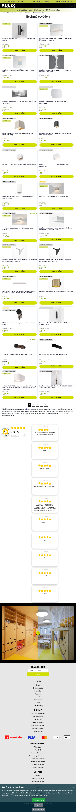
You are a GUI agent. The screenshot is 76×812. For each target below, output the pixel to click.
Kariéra (38, 703)
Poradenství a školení (38, 753)
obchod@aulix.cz (66, 1)
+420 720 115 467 (43, 1)
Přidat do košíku (19, 50)
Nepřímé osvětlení (39, 13)
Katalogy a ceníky (38, 781)
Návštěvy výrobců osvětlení (38, 756)
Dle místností (11, 13)
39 (46, 405)
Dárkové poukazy (38, 728)
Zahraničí (38, 775)
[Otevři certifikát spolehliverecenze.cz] (18, 428)
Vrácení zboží (38, 719)
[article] (45, 432)
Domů (3, 13)
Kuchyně (20, 13)
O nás (38, 685)
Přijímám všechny (38, 800)
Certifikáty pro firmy (38, 759)
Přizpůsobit (38, 805)
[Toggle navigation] (72, 6)
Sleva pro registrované (38, 713)
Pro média (38, 694)
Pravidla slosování (38, 768)
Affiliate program (38, 731)
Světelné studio (38, 688)
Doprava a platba (38, 716)
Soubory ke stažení (38, 765)
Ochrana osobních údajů (38, 762)
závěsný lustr (29, 409)
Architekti (38, 750)
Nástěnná (28, 13)
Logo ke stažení (38, 697)
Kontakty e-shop (38, 706)
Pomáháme (38, 700)
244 (15, 436)
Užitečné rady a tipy (38, 778)
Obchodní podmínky (37, 725)
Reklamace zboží (38, 722)
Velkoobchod (38, 747)
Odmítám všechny (38, 809)
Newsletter (38, 691)
